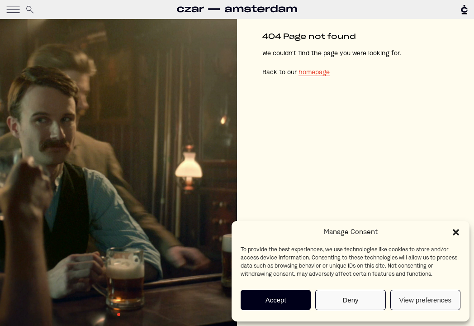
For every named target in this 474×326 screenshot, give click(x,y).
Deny (350, 300)
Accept (275, 300)
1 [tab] (118, 314)
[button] (455, 232)
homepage (314, 72)
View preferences (425, 300)
